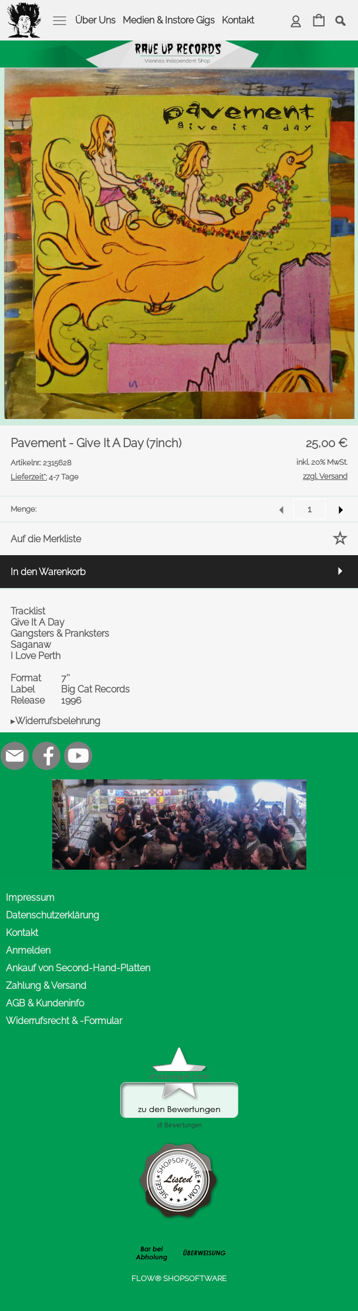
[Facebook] (46, 756)
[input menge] (309, 509)
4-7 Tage (45, 476)
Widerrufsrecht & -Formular (64, 1020)
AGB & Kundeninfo (45, 1003)
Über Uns (95, 20)
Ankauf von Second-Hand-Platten (78, 968)
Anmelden (28, 950)
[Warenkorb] (318, 21)
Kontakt (238, 20)
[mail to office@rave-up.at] (14, 756)
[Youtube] (78, 756)
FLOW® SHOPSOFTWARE (179, 1278)
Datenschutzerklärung (52, 915)
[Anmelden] (296, 21)
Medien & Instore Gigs (169, 20)
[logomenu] (24, 9)
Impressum (30, 897)
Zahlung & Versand (46, 985)
